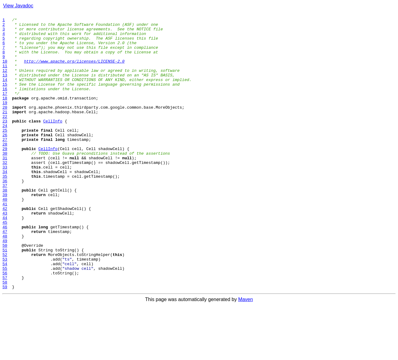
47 (4, 275)
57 (4, 331)
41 (4, 242)
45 (4, 264)
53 (4, 309)
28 (4, 170)
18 (4, 115)
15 (4, 99)
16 (4, 104)
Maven (245, 354)
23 (4, 143)
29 (4, 176)
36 (4, 215)
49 (4, 286)
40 (4, 237)
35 (4, 209)
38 (4, 226)
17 (4, 110)
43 (4, 253)
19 (4, 121)
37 (4, 220)
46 (4, 270)
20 (4, 126)
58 (4, 336)
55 (4, 320)
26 (4, 159)
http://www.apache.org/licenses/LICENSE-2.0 (74, 71)
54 (4, 314)
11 (4, 76)
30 (4, 181)
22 (4, 137)
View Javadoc (18, 5)
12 (4, 82)
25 (4, 154)
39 (4, 231)
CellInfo (52, 143)
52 (4, 303)
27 (4, 165)
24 (4, 148)
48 (4, 281)
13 (4, 88)
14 (4, 93)
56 (4, 325)
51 (4, 297)
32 (4, 192)
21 (4, 132)
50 (4, 292)
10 (4, 71)
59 (4, 342)
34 (4, 204)
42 (4, 248)
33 (4, 198)
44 (4, 259)
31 (4, 187)
